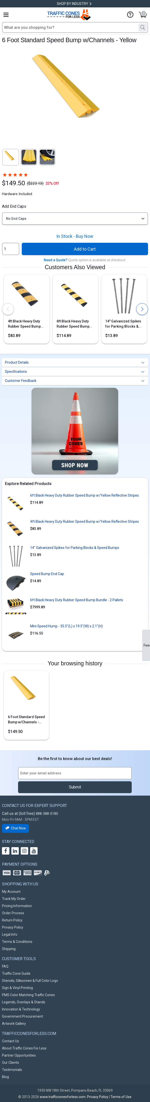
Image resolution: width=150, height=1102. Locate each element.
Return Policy (12, 920)
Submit (75, 787)
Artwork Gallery (14, 1024)
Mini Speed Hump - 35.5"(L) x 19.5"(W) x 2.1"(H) (66, 626)
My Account (11, 892)
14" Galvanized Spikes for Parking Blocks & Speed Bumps (123, 324)
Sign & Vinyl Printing (17, 988)
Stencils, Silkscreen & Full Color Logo (30, 981)
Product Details (17, 362)
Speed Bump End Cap (47, 574)
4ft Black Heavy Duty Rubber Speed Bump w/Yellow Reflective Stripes (24, 324)
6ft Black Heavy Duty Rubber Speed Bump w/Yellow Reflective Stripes (73, 324)
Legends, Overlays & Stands (23, 1002)
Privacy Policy (12, 927)
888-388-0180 (47, 814)
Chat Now (15, 828)
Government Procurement (22, 1016)
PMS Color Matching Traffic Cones (28, 995)
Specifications (16, 372)
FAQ (5, 966)
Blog (5, 1077)
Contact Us (10, 1041)
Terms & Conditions (17, 942)
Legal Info (9, 934)
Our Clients (10, 1063)
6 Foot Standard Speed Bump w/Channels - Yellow (26, 720)
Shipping (9, 949)
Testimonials (12, 1070)
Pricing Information (17, 906)
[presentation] (8, 309)
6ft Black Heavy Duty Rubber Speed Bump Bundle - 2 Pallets (76, 600)
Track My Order (14, 899)
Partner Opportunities (19, 1055)
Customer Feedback (20, 381)
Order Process (13, 913)
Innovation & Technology (21, 1009)
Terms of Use (120, 1097)
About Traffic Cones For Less (24, 1048)
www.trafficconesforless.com (63, 1097)
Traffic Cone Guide (16, 973)
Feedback (147, 645)
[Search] (142, 27)
